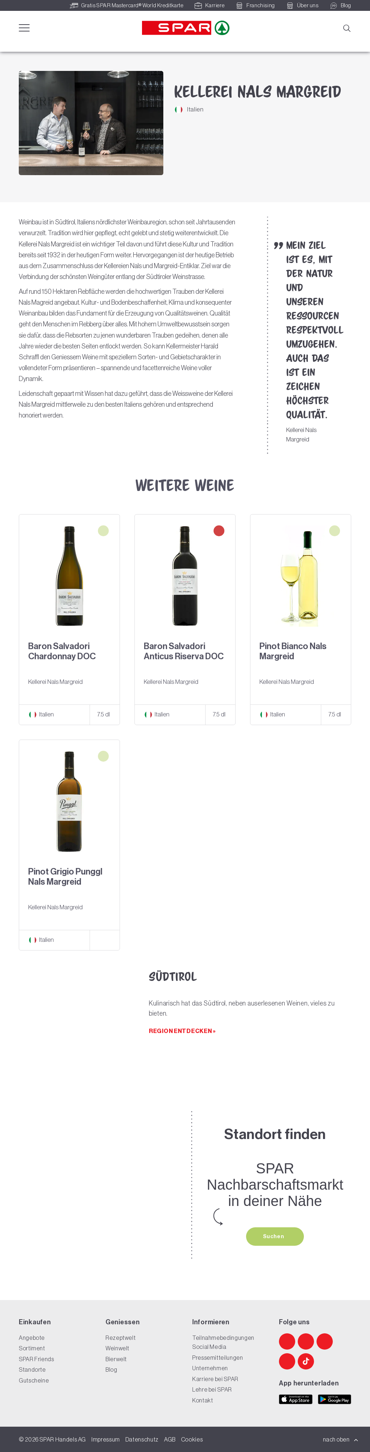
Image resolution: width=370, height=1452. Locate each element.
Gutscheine (34, 1380)
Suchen (274, 1236)
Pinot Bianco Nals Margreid (293, 651)
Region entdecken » (182, 1031)
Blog (111, 1369)
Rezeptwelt (120, 1337)
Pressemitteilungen (217, 1357)
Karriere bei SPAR (215, 1379)
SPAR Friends (36, 1359)
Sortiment (32, 1348)
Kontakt (202, 1400)
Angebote (32, 1337)
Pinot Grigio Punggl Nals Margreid (65, 877)
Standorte (32, 1369)
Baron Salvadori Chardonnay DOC (62, 651)
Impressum (105, 1439)
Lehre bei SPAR (212, 1389)
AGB (170, 1439)
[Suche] (346, 27)
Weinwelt (117, 1348)
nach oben (340, 1439)
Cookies (192, 1439)
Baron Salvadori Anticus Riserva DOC (184, 651)
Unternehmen (210, 1368)
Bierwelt (116, 1359)
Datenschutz (142, 1439)
